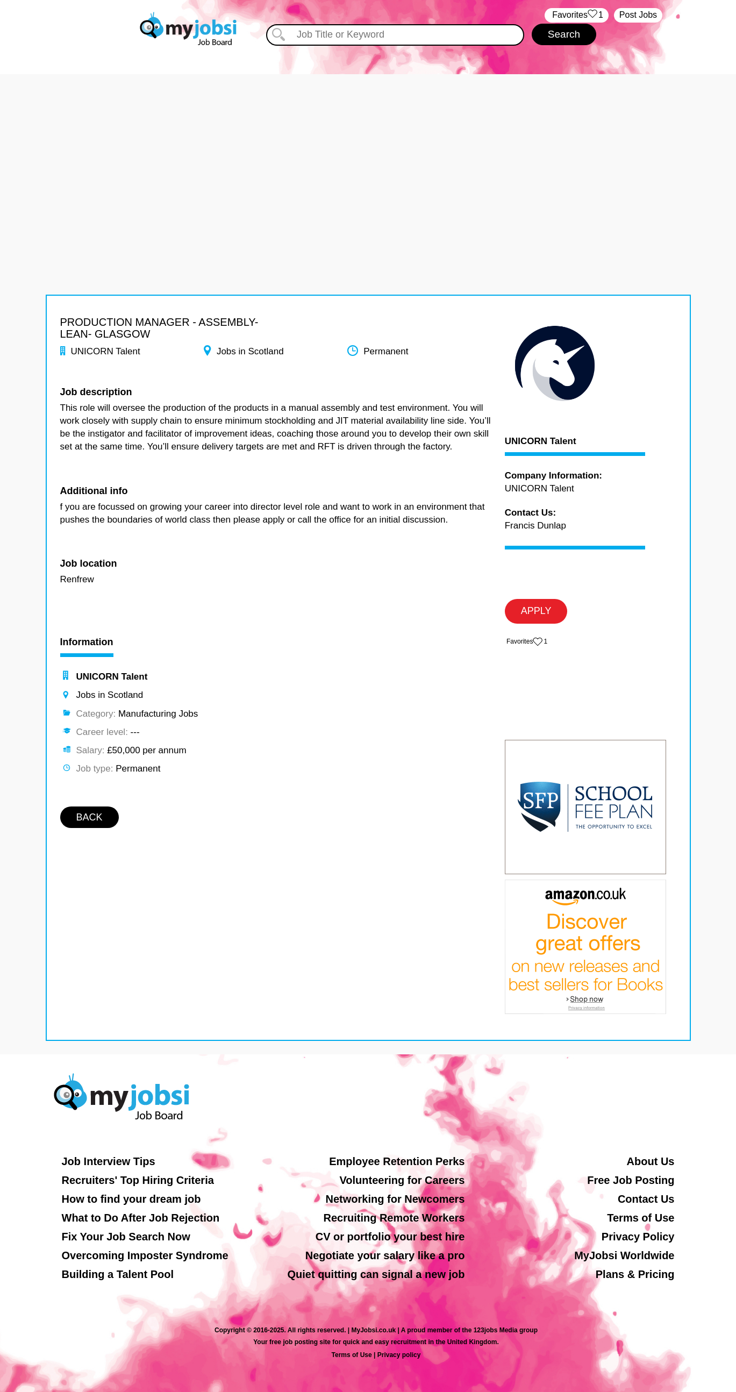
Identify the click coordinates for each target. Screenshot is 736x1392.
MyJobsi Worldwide (624, 1255)
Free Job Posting (630, 1180)
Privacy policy (399, 1355)
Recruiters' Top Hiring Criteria (138, 1180)
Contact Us (646, 1199)
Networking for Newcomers (395, 1199)
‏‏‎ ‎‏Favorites (576, 15)
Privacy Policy (638, 1237)
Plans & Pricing (635, 1274)
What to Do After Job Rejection (141, 1218)
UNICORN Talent (540, 441)
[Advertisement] (368, 149)
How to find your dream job (131, 1199)
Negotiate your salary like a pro (385, 1255)
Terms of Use (640, 1218)
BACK (89, 817)
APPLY (536, 610)
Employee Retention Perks (397, 1161)
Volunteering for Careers (402, 1180)
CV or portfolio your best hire (390, 1237)
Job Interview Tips (108, 1161)
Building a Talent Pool (118, 1274)
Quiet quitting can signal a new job (376, 1274)
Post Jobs (638, 14)
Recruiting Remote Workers (394, 1218)
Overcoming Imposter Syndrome (145, 1255)
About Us (651, 1161)
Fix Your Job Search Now (126, 1237)
